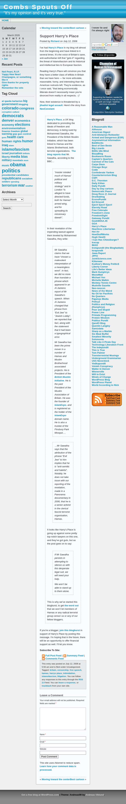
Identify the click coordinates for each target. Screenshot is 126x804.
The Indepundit (100, 347)
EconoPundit (99, 199)
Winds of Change (101, 377)
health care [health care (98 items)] (15, 137)
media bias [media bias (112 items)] (19, 156)
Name (43, 739)
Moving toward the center (56, 28)
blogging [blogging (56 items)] (23, 104)
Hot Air (96, 231)
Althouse (97, 129)
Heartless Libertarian (103, 229)
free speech (76, 670)
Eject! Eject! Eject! (102, 204)
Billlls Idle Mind (100, 151)
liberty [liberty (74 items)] (6, 156)
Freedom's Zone (101, 212)
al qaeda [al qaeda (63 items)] (7, 101)
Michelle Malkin (100, 280)
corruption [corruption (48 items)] (7, 112)
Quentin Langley (101, 326)
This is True (98, 350)
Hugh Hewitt (98, 237)
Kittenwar (97, 261)
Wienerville (98, 371)
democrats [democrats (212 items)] (13, 115)
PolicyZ (96, 301)
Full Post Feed (54, 655)
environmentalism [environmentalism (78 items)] (14, 128)
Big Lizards (98, 148)
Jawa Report (99, 253)
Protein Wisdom (100, 317)
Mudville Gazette (101, 285)
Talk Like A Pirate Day (104, 342)
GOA (94, 223)
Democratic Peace (102, 191)
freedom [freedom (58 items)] (15, 131)
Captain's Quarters (102, 159)
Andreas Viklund (95, 799)
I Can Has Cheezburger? (105, 239)
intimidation (69, 673)
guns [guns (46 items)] (4, 137)
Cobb (95, 169)
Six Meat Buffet (100, 334)
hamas (45, 673)
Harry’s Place (54, 119)
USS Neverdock (100, 360)
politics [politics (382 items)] (11, 170)
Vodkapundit (99, 363)
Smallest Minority (101, 336)
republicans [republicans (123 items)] (11, 178)
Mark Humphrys (100, 272)
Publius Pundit (100, 320)
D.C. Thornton (99, 180)
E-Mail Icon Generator (99, 50)
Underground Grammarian (106, 358)
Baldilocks (98, 143)
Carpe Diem (98, 164)
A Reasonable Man (102, 126)
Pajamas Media (100, 299)
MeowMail (97, 274)
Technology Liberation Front (107, 344)
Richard (55, 41)
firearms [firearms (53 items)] (6, 131)
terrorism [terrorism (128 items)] (9, 185)
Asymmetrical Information (106, 140)
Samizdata (97, 328)
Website (43, 753)
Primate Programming (104, 315)
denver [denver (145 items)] (8, 120)
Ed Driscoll (98, 202)
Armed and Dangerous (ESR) (108, 137)
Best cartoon (77, 28)
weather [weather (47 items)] (29, 186)
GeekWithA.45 (99, 221)
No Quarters (98, 296)
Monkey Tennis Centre (104, 282)
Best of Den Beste (102, 145)
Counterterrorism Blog (104, 175)
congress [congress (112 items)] (26, 108)
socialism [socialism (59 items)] (27, 178)
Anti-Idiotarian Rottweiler (106, 134)
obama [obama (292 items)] (18, 164)
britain (53, 670)
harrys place (56, 673)
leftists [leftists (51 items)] (26, 153)
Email (43, 746)
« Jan (5, 58)
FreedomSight (99, 215)
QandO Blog (98, 323)
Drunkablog (98, 196)
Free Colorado (100, 210)
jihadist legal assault (51, 105)
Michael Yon (98, 277)
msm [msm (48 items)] (26, 160)
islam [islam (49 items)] (11, 145)
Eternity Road (99, 207)
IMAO (95, 245)
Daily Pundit (98, 186)
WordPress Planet (102, 382)
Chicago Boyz (99, 167)
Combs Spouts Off (38, 7)
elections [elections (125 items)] (22, 124)
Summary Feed (75, 655)
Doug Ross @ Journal (104, 194)
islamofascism (49, 676)
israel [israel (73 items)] (5, 153)
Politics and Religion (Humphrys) (103, 305)
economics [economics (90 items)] (22, 120)
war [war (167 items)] (21, 185)
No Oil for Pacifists (102, 293)
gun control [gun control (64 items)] (24, 134)
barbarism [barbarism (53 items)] (17, 101)
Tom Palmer (98, 352)
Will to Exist (98, 374)
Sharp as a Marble (102, 331)
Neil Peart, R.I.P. (10, 71)
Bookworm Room (101, 156)
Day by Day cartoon (103, 188)
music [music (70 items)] (5, 165)
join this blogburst (70, 630)
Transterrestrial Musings (105, 355)
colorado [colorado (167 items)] (10, 108)
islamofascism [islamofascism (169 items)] (15, 149)
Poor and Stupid (101, 309)
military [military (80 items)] (7, 160)
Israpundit (97, 250)
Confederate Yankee (103, 172)
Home (5, 20)
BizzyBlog (97, 153)
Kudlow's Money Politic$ (105, 264)
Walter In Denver (101, 369)
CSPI (94, 178)
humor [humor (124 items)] (27, 141)
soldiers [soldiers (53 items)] (6, 181)
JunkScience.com (101, 258)
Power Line (98, 312)
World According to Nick (105, 385)
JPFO (95, 256)
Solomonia (98, 339)
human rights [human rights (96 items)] (11, 141)
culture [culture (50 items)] (15, 112)
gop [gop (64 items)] (15, 134)
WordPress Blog (101, 379)
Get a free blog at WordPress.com (40, 799)
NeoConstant (47, 108)
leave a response (66, 682)
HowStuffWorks (100, 234)
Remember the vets (12, 87)
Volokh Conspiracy (102, 366)
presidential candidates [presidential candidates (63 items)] (15, 175)
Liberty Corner (100, 266)
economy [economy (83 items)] (8, 124)
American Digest (101, 132)
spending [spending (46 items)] (15, 182)
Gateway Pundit (100, 218)
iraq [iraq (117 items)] (5, 145)
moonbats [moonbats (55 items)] (17, 160)
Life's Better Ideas (102, 269)
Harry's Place (99, 226)
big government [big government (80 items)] (14, 102)
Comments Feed (55, 658)
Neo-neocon (98, 288)
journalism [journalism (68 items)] (15, 153)
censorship (63, 670)
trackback (46, 686)
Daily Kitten (98, 183)
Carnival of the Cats (103, 161)
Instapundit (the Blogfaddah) (107, 247)
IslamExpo (60, 405)
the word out (72, 605)
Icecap (95, 242)
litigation (61, 676)
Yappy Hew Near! (11, 74)
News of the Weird (102, 291)
